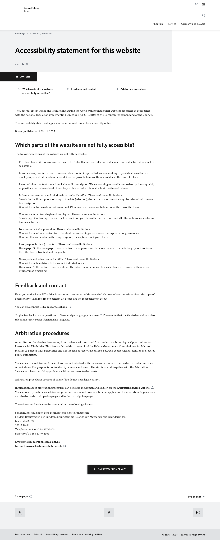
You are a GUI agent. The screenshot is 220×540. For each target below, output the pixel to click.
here (96, 315)
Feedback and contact (83, 89)
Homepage (21, 33)
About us (158, 23)
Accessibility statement (57, 534)
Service (172, 23)
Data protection (22, 534)
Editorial (38, 534)
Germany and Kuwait (193, 23)
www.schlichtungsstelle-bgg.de (44, 445)
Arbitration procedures (133, 89)
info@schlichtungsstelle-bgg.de (41, 441)
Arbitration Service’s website (133, 387)
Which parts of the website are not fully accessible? (37, 91)
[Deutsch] (196, 4)
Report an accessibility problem (87, 534)
